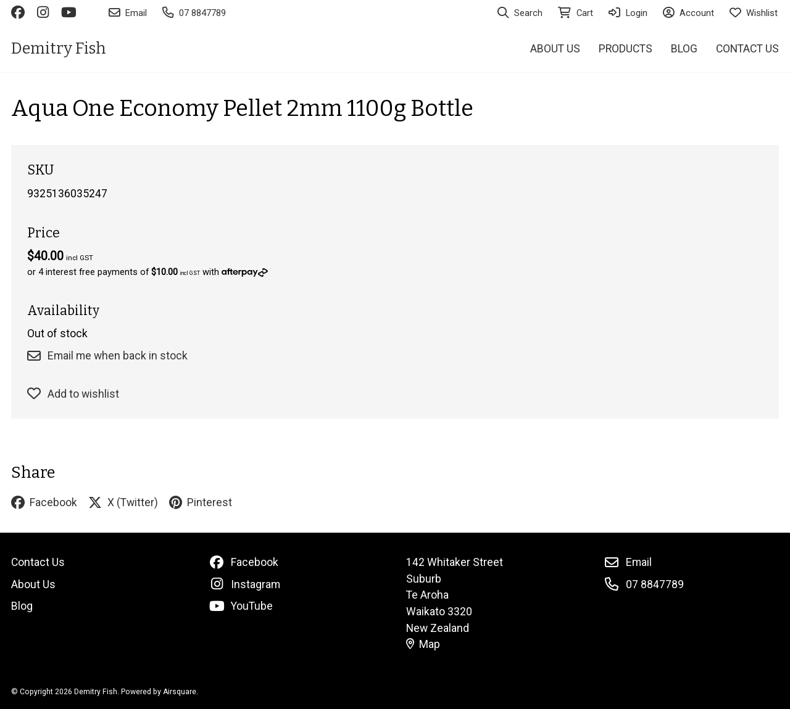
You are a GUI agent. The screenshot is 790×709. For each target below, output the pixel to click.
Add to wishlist (73, 394)
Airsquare (179, 691)
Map (423, 644)
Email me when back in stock (107, 356)
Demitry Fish (58, 48)
